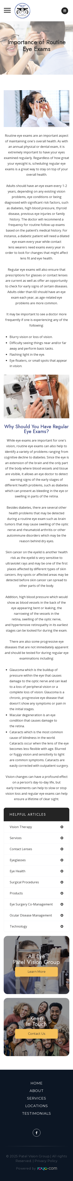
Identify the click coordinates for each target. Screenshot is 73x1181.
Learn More (37, 972)
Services (36, 1098)
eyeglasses (18, 860)
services (16, 838)
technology (18, 926)
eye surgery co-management (31, 904)
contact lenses (21, 849)
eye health (17, 871)
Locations (36, 1106)
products (16, 893)
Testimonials (36, 1113)
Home (37, 1083)
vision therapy (21, 827)
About (37, 1091)
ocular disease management (31, 915)
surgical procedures (24, 882)
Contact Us (36, 1034)
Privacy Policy (46, 1161)
